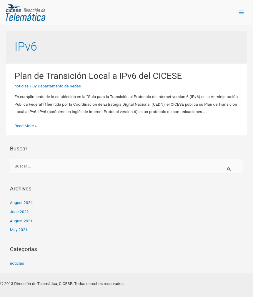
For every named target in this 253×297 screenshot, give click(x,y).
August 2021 (21, 220)
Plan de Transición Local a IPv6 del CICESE (98, 76)
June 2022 (19, 211)
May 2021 (19, 229)
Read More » (25, 125)
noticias (21, 86)
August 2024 (21, 202)
